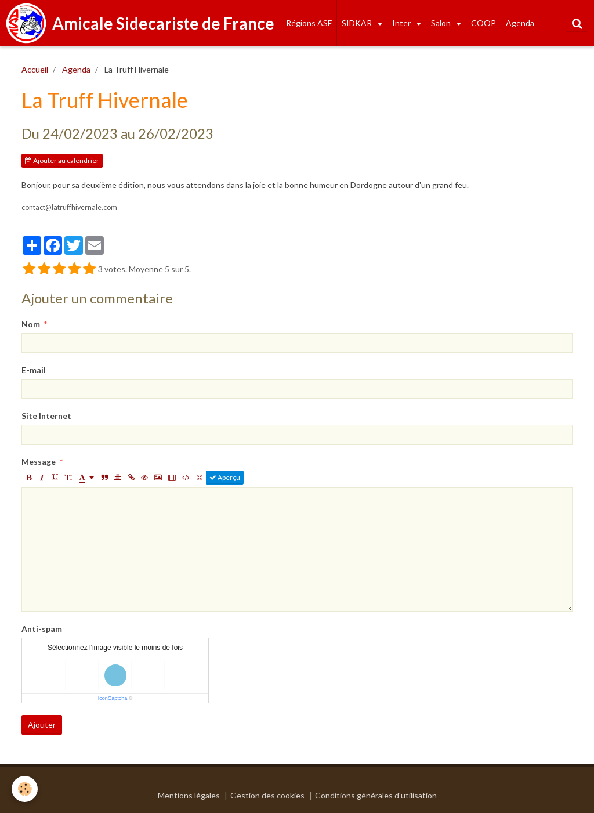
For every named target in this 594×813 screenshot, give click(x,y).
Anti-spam (41, 629)
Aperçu (224, 477)
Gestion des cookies (267, 795)
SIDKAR (358, 23)
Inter (402, 23)
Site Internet (46, 416)
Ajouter (42, 724)
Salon (441, 23)
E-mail (33, 370)
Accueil (34, 69)
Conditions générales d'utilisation (376, 795)
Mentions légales (189, 795)
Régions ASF (309, 23)
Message (38, 462)
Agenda (520, 23)
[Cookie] (25, 789)
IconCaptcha (113, 698)
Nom (30, 324)
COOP (483, 23)
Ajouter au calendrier (62, 160)
